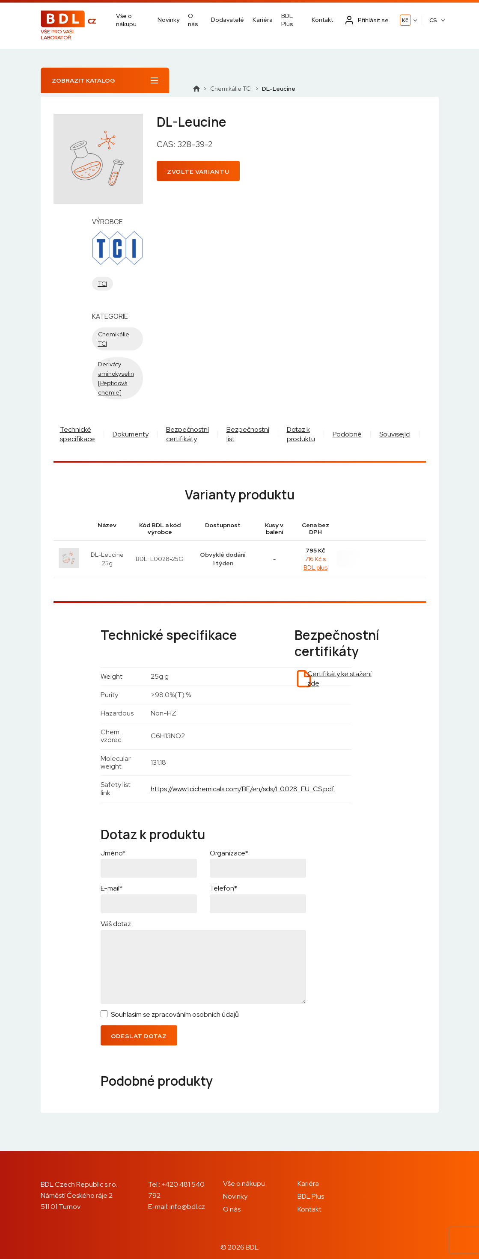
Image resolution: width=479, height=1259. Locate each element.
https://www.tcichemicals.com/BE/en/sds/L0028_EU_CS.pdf (242, 788)
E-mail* (111, 888)
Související (395, 434)
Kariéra (263, 20)
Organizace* (229, 853)
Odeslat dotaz (139, 1036)
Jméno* (113, 853)
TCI (102, 284)
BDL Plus (287, 19)
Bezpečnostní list (247, 434)
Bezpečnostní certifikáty (187, 434)
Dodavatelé (227, 20)
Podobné (347, 434)
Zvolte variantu (198, 171)
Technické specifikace (77, 434)
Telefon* (223, 888)
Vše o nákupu (126, 19)
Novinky (168, 20)
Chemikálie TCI (231, 88)
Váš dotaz (116, 923)
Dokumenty (131, 434)
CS (433, 20)
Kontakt (322, 20)
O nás (193, 19)
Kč (405, 20)
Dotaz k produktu (301, 434)
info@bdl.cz (187, 1206)
